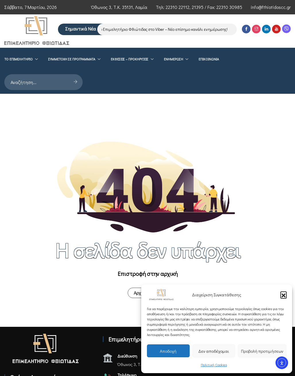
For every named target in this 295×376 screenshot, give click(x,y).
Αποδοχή (168, 351)
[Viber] (286, 57)
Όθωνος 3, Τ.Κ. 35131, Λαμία (119, 7)
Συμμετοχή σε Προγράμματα (71, 83)
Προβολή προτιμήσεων (262, 351)
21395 (197, 7)
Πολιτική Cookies (214, 364)
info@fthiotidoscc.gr (271, 7)
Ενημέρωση (173, 83)
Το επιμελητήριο (18, 83)
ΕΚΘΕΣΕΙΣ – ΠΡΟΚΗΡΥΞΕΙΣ (129, 83)
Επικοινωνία (209, 83)
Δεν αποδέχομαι (213, 351)
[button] (283, 294)
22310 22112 (177, 7)
